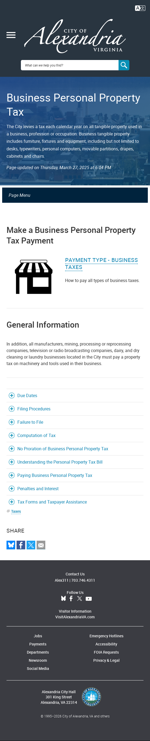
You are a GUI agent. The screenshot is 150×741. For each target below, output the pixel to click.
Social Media (38, 668)
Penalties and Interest (38, 489)
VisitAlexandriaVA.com (75, 616)
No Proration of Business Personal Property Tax (62, 449)
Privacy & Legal (106, 660)
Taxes (16, 511)
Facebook (71, 599)
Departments (38, 652)
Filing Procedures (33, 409)
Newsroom (38, 660)
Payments (37, 644)
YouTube (89, 599)
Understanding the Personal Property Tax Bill (60, 462)
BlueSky (63, 599)
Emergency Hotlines (106, 635)
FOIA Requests (106, 652)
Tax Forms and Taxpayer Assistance (52, 502)
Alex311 (62, 580)
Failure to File (30, 422)
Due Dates (27, 395)
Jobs (38, 635)
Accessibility (106, 644)
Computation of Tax (36, 435)
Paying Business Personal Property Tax (54, 475)
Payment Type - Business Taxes (101, 263)
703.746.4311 (83, 580)
